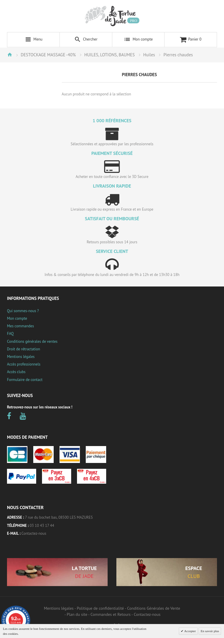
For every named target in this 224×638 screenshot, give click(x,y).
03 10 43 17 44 (42, 525)
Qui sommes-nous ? (23, 310)
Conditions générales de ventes (32, 341)
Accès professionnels (23, 364)
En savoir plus (210, 631)
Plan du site (77, 614)
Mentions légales (20, 356)
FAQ (10, 333)
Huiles (149, 54)
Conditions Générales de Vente (153, 608)
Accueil (9, 54)
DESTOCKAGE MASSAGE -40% (48, 54)
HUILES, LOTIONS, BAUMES (109, 54)
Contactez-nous (34, 533)
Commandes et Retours (110, 614)
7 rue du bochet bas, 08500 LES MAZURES (59, 517)
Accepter (189, 631)
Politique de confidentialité (100, 608)
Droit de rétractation (23, 349)
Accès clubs (16, 371)
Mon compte (17, 318)
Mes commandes (20, 326)
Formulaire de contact (25, 379)
